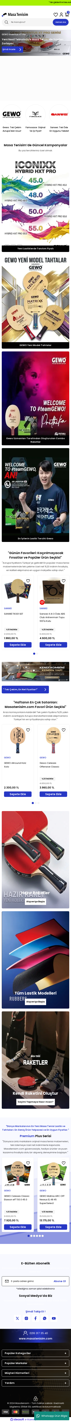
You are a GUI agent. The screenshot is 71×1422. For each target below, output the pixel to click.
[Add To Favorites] (28, 580)
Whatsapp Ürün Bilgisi (51, 1416)
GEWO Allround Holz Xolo (15, 765)
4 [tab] (37, 1236)
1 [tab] (34, 654)
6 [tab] (43, 1236)
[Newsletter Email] (35, 1281)
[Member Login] (61, 15)
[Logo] (15, 15)
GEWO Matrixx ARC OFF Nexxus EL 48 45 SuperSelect (52, 1200)
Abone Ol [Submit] (60, 1281)
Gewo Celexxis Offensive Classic (49, 765)
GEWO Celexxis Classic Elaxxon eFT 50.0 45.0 (16, 1198)
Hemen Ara (61, 22)
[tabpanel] (18, 612)
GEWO (7, 757)
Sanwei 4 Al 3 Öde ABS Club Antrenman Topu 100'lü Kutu (52, 617)
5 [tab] (40, 1236)
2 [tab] (37, 654)
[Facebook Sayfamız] (35, 1318)
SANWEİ (8, 608)
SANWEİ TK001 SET (13, 613)
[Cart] (67, 15)
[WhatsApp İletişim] (44, 1318)
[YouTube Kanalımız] (53, 1318)
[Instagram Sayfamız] (26, 1318)
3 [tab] (38, 803)
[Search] (35, 22)
